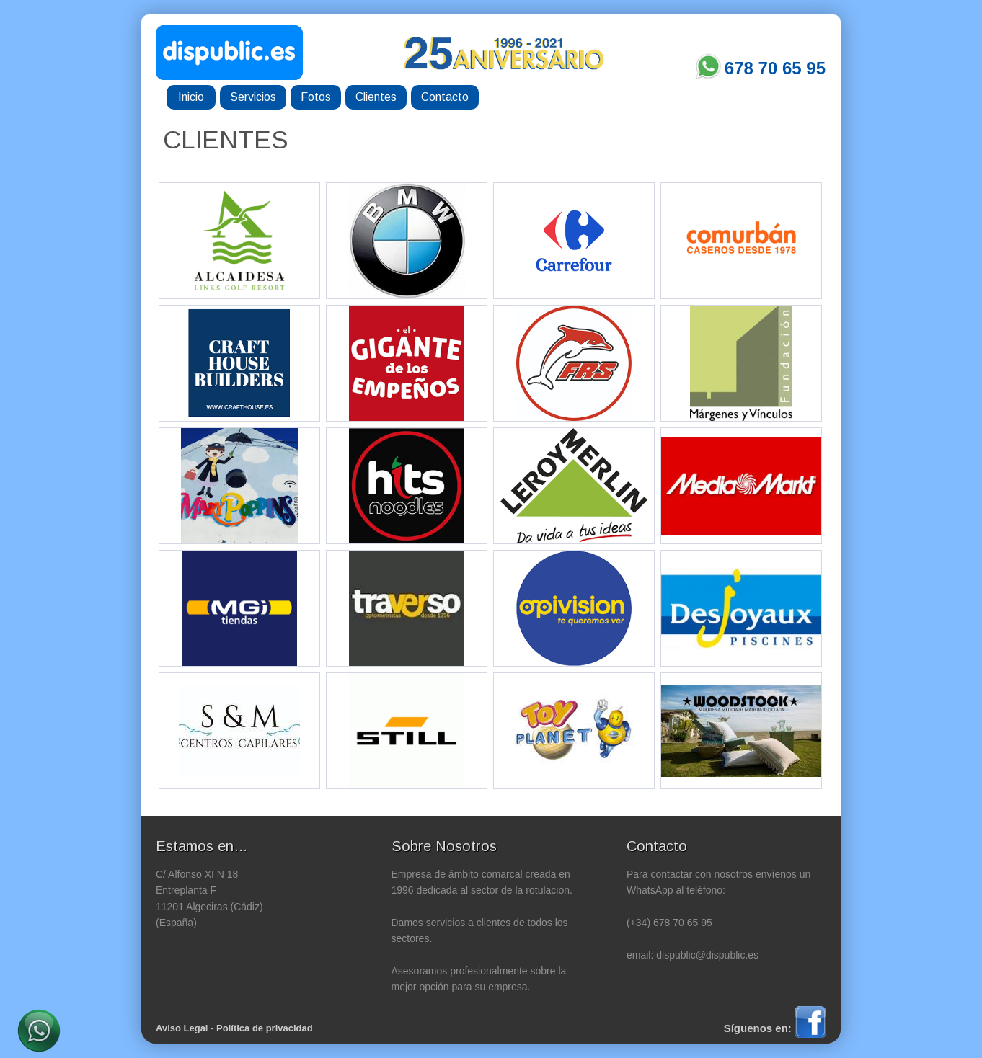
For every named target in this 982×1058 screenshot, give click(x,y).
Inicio (191, 97)
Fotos (316, 97)
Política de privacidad (264, 1028)
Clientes (376, 97)
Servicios (253, 97)
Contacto (445, 97)
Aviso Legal (182, 1028)
